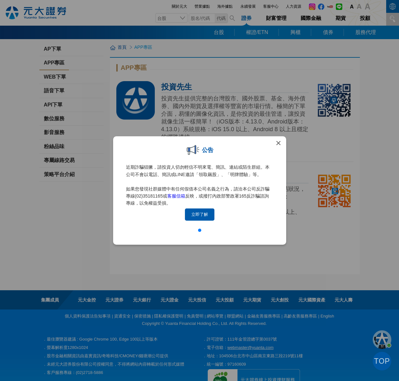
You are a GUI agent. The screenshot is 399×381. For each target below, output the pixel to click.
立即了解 (199, 214)
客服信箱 (176, 196)
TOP (382, 361)
